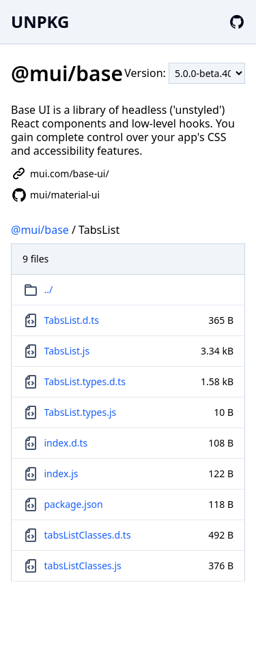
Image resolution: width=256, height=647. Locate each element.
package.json (73, 504)
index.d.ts (66, 442)
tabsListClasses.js (83, 565)
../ (48, 289)
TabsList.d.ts (71, 320)
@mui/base (40, 229)
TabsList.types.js (80, 412)
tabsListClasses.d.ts (87, 534)
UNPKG (40, 21)
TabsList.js (67, 350)
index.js (61, 473)
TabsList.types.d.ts (85, 381)
